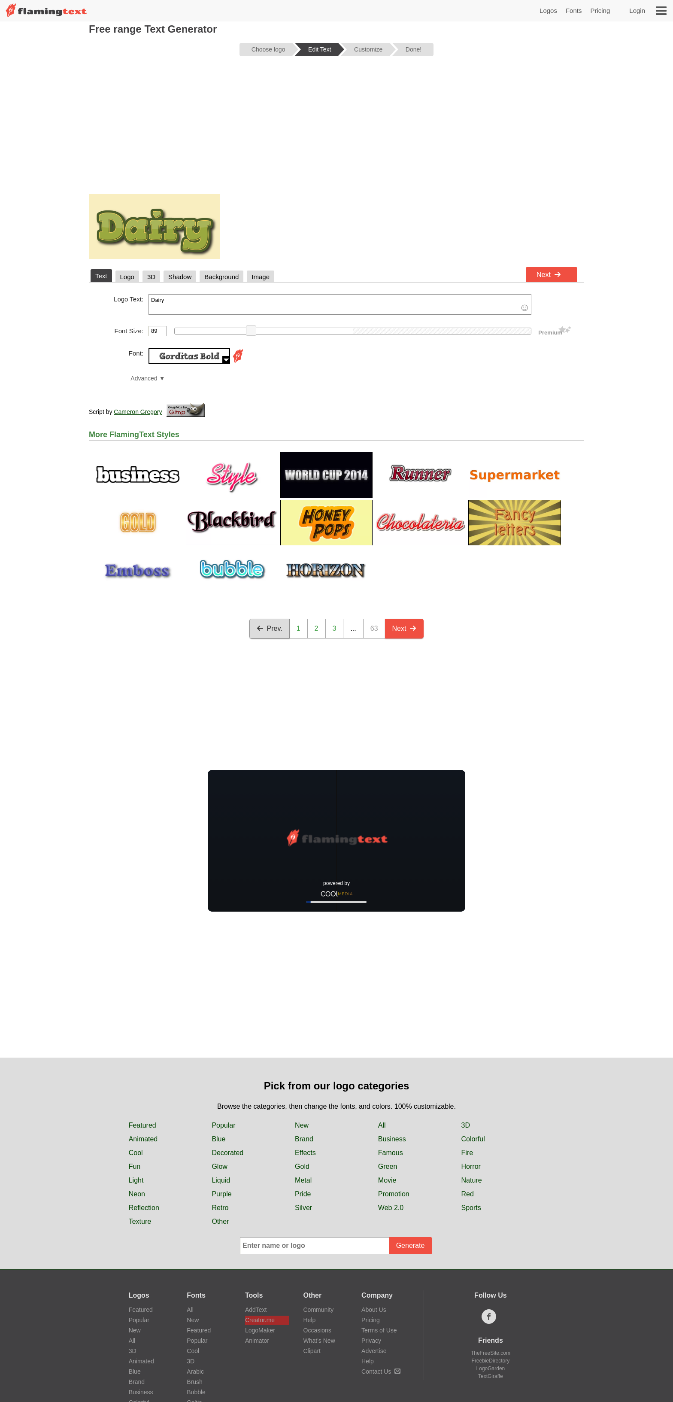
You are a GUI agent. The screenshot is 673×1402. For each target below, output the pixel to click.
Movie (387, 1180)
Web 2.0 (390, 1207)
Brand (304, 1139)
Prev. (269, 628)
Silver (303, 1207)
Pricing (600, 10)
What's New (319, 1340)
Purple (221, 1194)
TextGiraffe (490, 1376)
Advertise (373, 1350)
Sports (471, 1207)
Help (309, 1320)
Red (467, 1194)
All (382, 1125)
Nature (471, 1180)
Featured (142, 1125)
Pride (303, 1194)
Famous (390, 1152)
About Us (373, 1309)
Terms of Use (379, 1330)
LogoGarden (490, 1369)
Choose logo (268, 49)
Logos (548, 10)
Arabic (195, 1371)
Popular (223, 1125)
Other (220, 1221)
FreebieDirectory (491, 1361)
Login (637, 10)
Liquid (221, 1180)
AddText (256, 1309)
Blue (218, 1139)
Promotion (393, 1194)
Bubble (196, 1392)
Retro (220, 1207)
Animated (143, 1139)
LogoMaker (260, 1330)
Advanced (143, 378)
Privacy (371, 1340)
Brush (195, 1381)
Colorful (473, 1139)
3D (465, 1125)
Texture (140, 1221)
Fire (467, 1152)
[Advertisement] (336, 130)
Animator (257, 1340)
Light (136, 1180)
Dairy (340, 304)
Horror (471, 1166)
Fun (135, 1166)
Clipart (312, 1350)
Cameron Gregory (138, 411)
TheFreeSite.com (490, 1353)
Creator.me (260, 1320)
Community (318, 1309)
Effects (305, 1152)
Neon (137, 1194)
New (302, 1125)
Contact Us (380, 1371)
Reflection (144, 1207)
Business (392, 1139)
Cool (136, 1152)
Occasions (317, 1330)
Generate (410, 1245)
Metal (303, 1180)
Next (549, 274)
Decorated (227, 1152)
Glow (219, 1166)
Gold (302, 1166)
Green (387, 1166)
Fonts (574, 10)
